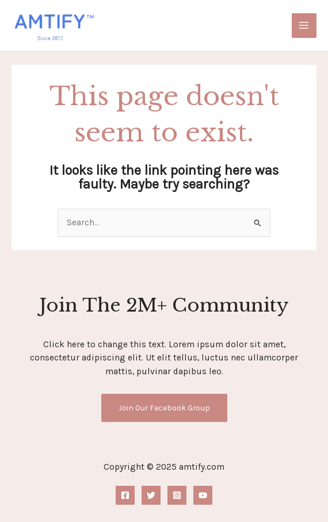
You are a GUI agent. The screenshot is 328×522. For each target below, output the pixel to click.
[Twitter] (151, 495)
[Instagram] (176, 495)
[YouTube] (202, 495)
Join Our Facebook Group (164, 407)
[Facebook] (125, 495)
